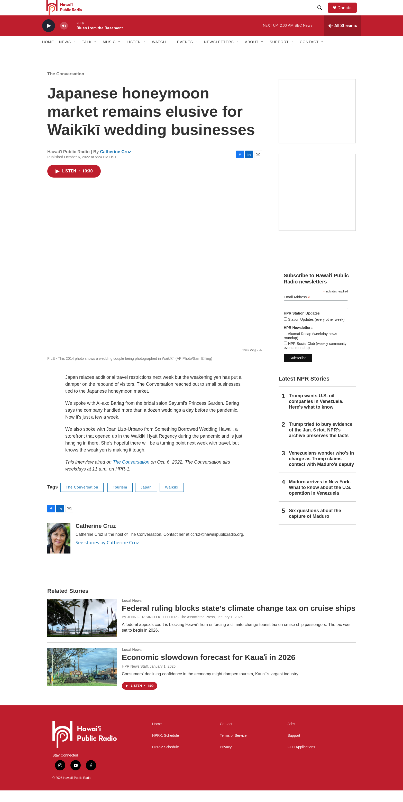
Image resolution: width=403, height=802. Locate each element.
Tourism (120, 499)
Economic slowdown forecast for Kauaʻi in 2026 (208, 669)
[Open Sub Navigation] (75, 53)
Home (48, 53)
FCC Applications (301, 759)
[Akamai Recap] (317, 203)
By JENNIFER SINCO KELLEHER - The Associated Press (168, 628)
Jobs (291, 736)
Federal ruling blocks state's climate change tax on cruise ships (238, 619)
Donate (348, 13)
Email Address (297, 308)
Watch (159, 53)
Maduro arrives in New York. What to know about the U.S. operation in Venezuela (320, 499)
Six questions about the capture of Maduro (315, 525)
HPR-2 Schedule (165, 759)
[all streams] (342, 37)
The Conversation (65, 85)
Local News (132, 612)
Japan (146, 499)
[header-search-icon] (322, 13)
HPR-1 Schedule (165, 747)
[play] (48, 37)
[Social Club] (317, 123)
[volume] (64, 37)
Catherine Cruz (115, 163)
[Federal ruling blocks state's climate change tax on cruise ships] (82, 629)
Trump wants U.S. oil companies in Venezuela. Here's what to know (316, 413)
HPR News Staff (135, 678)
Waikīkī (171, 499)
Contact (226, 736)
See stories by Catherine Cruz (107, 554)
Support (294, 747)
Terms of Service (233, 747)
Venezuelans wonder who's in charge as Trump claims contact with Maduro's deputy (321, 470)
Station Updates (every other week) (315, 331)
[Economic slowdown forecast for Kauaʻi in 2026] (82, 678)
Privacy (226, 759)
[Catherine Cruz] (58, 549)
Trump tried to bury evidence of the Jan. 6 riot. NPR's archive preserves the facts (320, 441)
